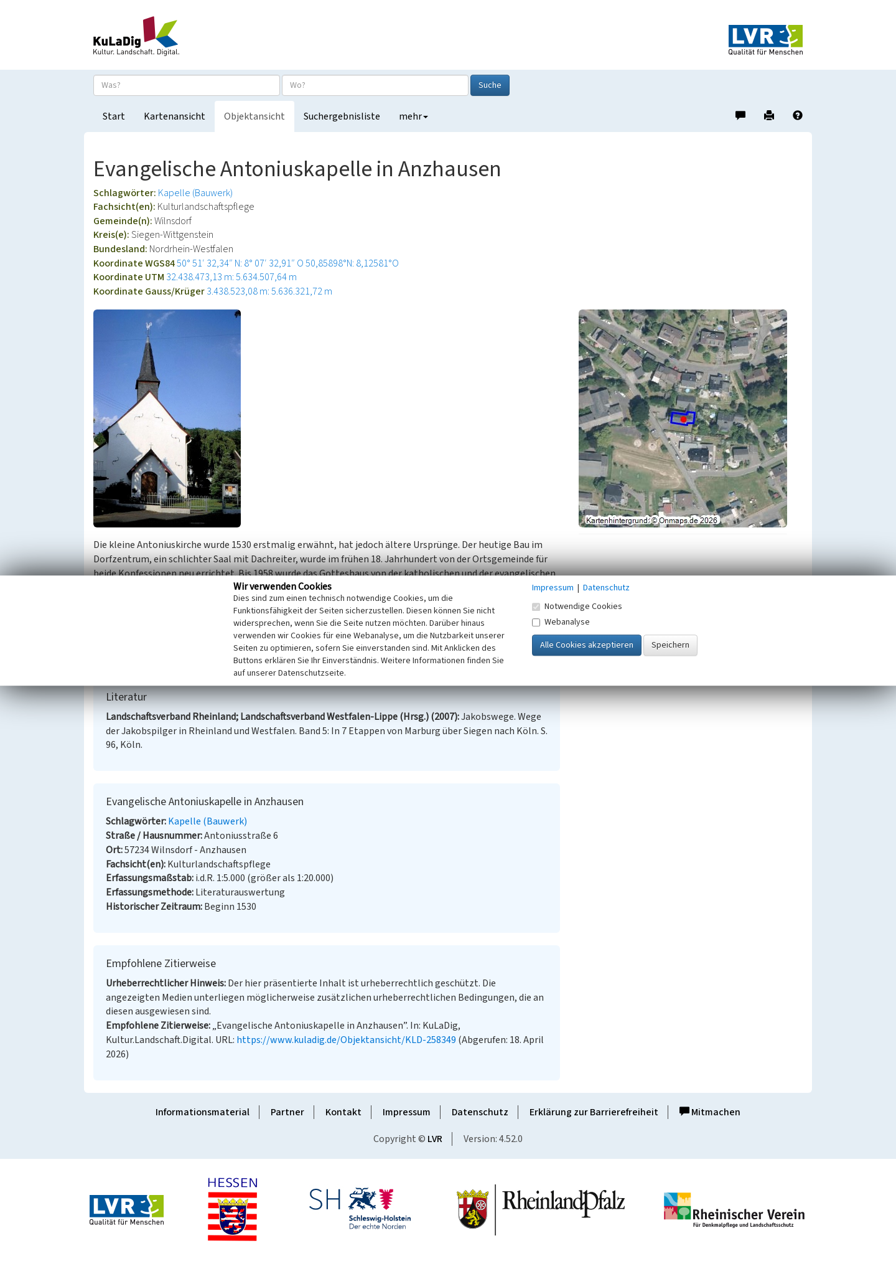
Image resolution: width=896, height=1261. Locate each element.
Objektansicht (254, 116)
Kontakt (343, 1112)
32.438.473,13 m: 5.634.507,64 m (231, 277)
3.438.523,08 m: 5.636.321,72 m (269, 291)
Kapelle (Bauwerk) (195, 193)
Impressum (407, 1112)
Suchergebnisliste (342, 116)
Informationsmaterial (203, 1112)
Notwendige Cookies (577, 606)
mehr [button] (413, 116)
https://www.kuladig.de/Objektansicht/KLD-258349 (346, 1040)
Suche (490, 85)
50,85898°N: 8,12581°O (352, 263)
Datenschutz (480, 1112)
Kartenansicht (174, 116)
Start (114, 116)
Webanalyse (561, 622)
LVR (434, 1139)
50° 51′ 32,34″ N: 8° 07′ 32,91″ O (240, 263)
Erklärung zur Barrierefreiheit (594, 1112)
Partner (287, 1112)
